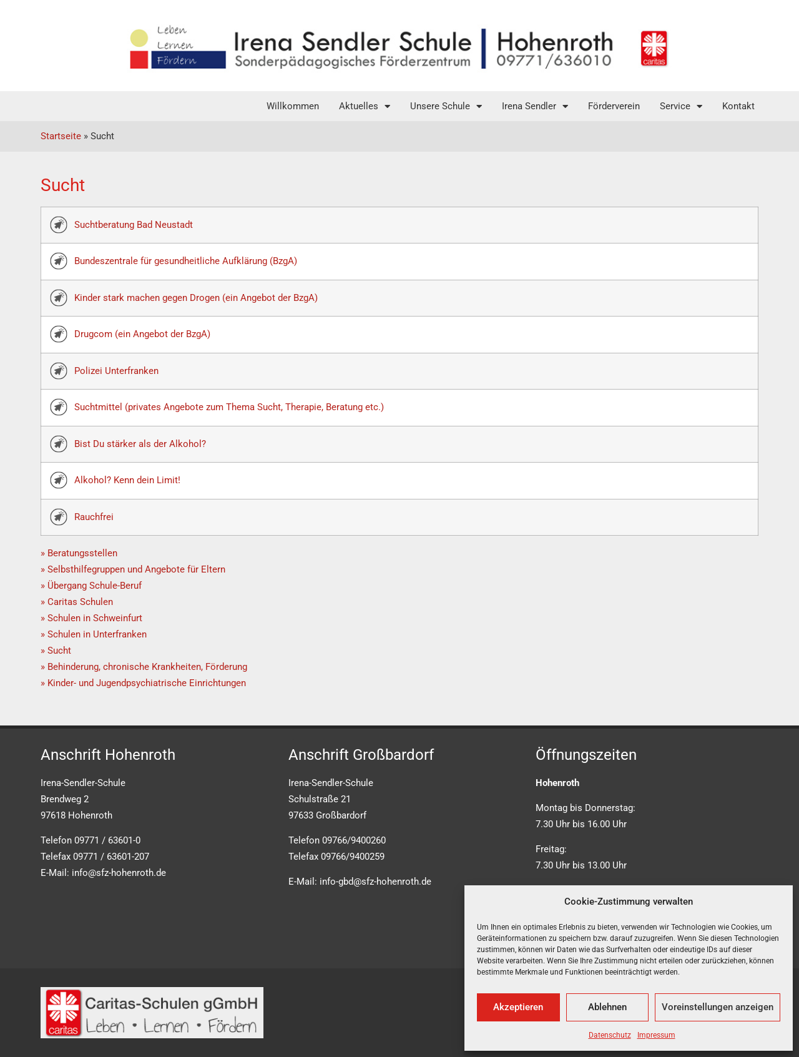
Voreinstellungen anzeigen (717, 1007)
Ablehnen (607, 1007)
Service (681, 106)
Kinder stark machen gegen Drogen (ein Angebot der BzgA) (196, 297)
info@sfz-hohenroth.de (119, 872)
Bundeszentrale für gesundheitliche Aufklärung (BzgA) (185, 261)
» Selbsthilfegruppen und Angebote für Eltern (133, 569)
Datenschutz (610, 1035)
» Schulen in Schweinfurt (91, 618)
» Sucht (56, 650)
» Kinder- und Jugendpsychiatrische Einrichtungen (143, 683)
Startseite (61, 136)
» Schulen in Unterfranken (94, 634)
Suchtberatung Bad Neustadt (133, 224)
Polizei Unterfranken (116, 370)
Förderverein (614, 106)
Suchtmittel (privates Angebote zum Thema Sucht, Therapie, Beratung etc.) (229, 407)
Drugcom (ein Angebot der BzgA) (142, 334)
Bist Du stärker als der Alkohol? (140, 444)
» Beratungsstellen (79, 553)
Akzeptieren (518, 1007)
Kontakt (738, 106)
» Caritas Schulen (77, 601)
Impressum (656, 1035)
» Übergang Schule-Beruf (91, 585)
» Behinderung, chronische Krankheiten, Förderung (144, 666)
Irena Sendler (535, 106)
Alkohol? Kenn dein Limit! (127, 480)
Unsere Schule (446, 106)
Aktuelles (364, 106)
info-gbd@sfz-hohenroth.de (375, 881)
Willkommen (293, 106)
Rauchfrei (94, 517)
